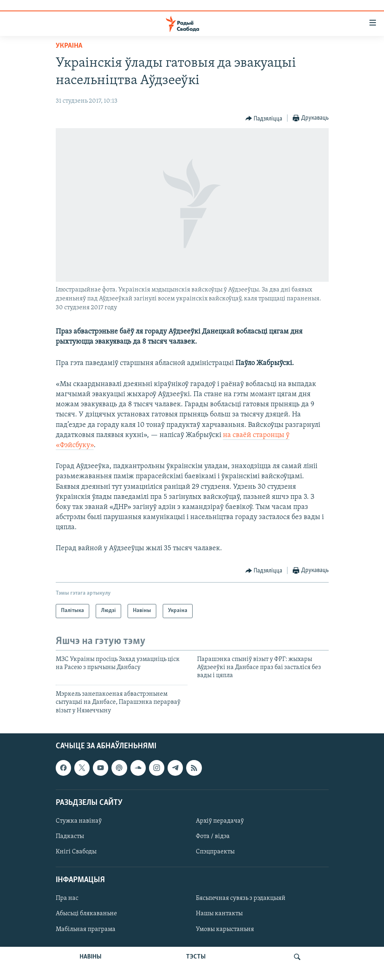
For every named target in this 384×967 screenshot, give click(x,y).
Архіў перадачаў (220, 821)
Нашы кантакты (219, 913)
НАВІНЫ (90, 957)
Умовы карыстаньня (225, 929)
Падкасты (70, 836)
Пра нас (67, 898)
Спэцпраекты (215, 852)
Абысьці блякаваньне (86, 913)
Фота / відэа (213, 836)
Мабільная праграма (85, 929)
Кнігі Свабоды (76, 852)
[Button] (264, 118)
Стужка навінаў (79, 821)
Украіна (69, 46)
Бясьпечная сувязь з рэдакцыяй (240, 898)
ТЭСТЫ (196, 957)
